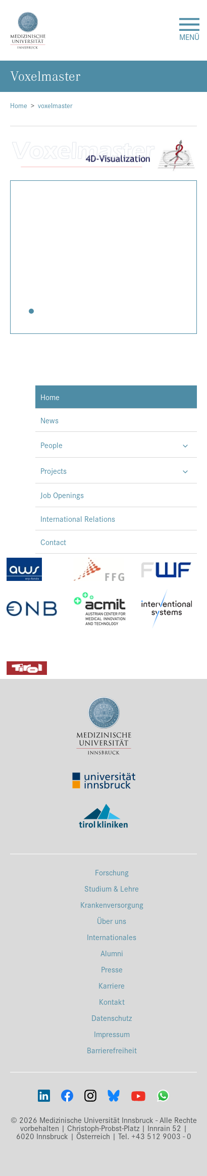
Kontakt (112, 1001)
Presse (112, 969)
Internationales (111, 937)
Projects (53, 470)
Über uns (111, 920)
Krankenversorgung (111, 904)
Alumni (111, 953)
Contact (53, 541)
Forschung (112, 872)
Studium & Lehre (111, 888)
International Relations (77, 518)
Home (18, 105)
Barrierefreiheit (112, 1050)
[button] (31, 311)
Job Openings (62, 494)
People (51, 444)
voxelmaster (55, 105)
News (49, 420)
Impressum (112, 1033)
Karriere (111, 985)
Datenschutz (111, 1017)
